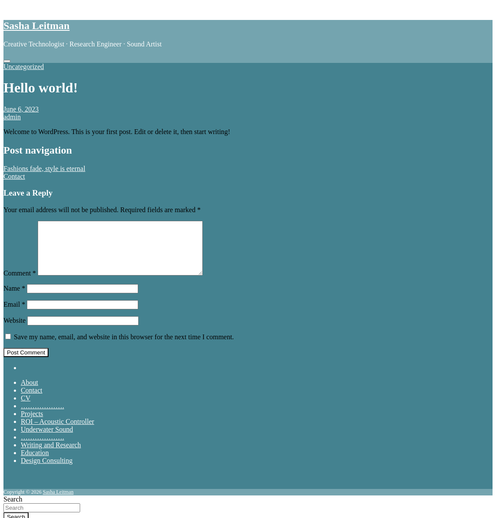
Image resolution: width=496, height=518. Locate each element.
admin (12, 117)
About (29, 393)
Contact (14, 176)
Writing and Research (51, 455)
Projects (32, 424)
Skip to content (24, 7)
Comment (19, 283)
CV (25, 408)
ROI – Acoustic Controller (57, 432)
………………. (42, 416)
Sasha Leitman (36, 25)
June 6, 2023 (21, 109)
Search (13, 499)
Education (35, 463)
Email (14, 314)
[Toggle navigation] (6, 61)
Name (14, 298)
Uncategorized (23, 66)
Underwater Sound (47, 439)
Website (14, 330)
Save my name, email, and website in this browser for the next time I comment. (124, 347)
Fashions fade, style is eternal (44, 168)
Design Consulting (47, 471)
